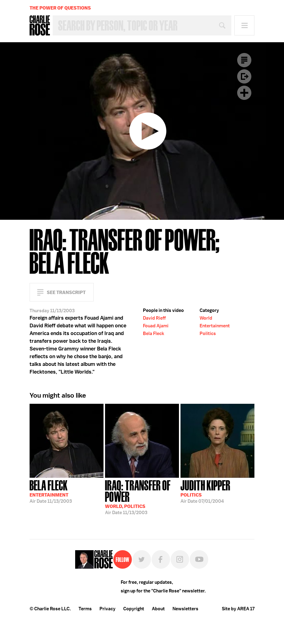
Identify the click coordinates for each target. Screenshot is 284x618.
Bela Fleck (153, 333)
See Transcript (66, 292)
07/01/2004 (205, 491)
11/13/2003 (51, 491)
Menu (244, 25)
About (158, 609)
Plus (244, 93)
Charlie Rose (40, 25)
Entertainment (215, 326)
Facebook (161, 559)
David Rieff (154, 318)
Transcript (244, 60)
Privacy (107, 609)
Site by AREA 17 (238, 609)
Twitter (141, 559)
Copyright (133, 609)
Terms (85, 609)
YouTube (199, 559)
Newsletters (185, 609)
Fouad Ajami (155, 326)
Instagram (180, 559)
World (206, 318)
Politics (208, 333)
